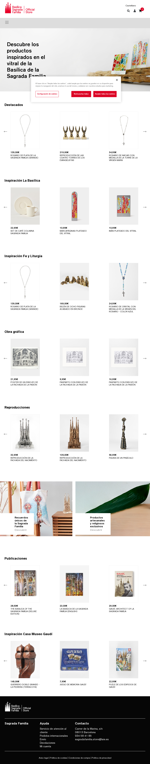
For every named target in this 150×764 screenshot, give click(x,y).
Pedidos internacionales (54, 735)
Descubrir (21, 529)
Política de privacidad (101, 758)
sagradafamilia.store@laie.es (90, 739)
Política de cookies (58, 758)
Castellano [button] (131, 5)
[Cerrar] (117, 80)
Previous (5, 131)
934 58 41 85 (83, 735)
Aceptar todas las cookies (105, 94)
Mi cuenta (45, 746)
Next (144, 131)
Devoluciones (47, 742)
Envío (43, 739)
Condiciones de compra (79, 758)
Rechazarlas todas (81, 94)
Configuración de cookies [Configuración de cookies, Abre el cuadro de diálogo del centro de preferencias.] (47, 94)
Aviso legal (43, 758)
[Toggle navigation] (7, 22)
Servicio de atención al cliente (53, 730)
